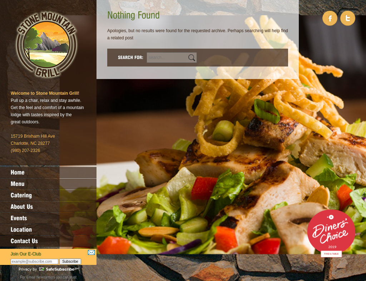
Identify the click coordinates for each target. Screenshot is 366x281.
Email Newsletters (40, 277)
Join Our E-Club (26, 254)
